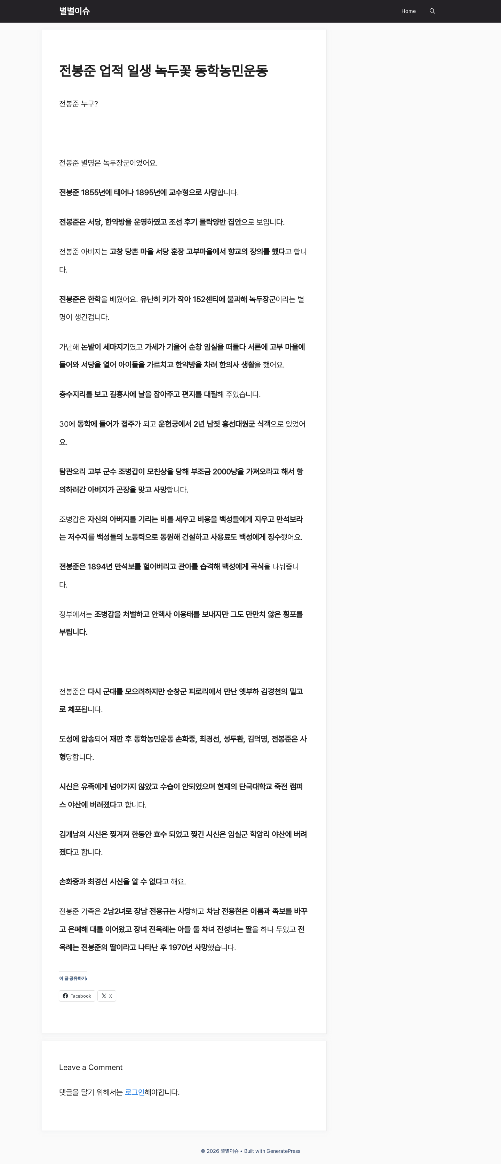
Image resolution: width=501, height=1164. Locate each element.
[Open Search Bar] (432, 11)
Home (408, 11)
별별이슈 (74, 11)
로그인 (135, 1092)
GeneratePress (283, 1151)
